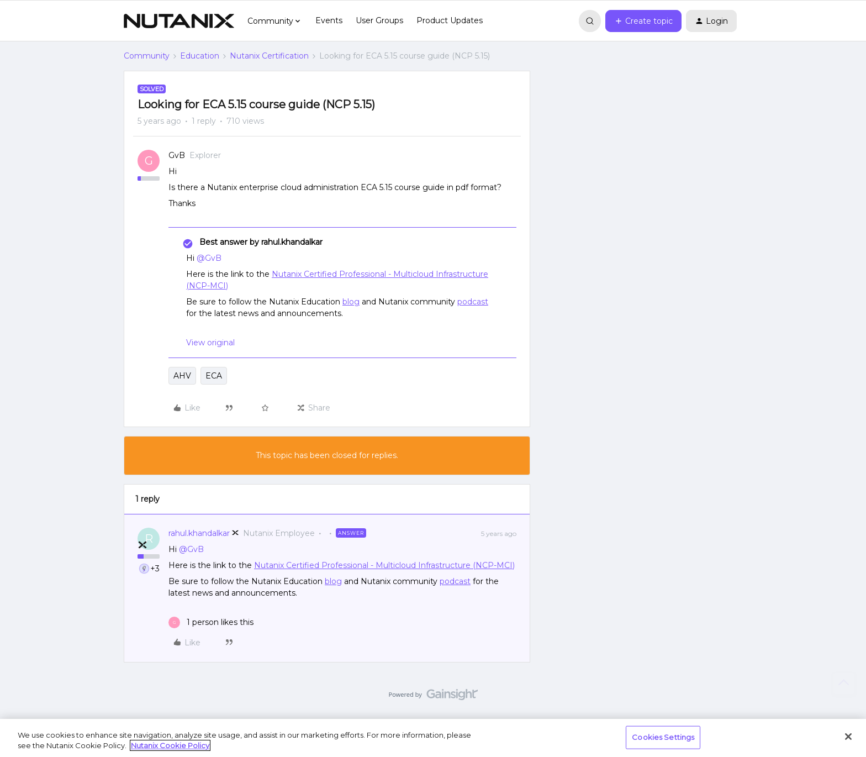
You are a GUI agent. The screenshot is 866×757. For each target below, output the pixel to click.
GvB (176, 155)
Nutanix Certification (269, 56)
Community (147, 56)
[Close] (848, 736)
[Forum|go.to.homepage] (179, 21)
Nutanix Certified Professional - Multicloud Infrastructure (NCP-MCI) (384, 565)
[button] (643, 21)
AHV (182, 376)
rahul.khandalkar (199, 533)
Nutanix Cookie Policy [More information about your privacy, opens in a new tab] (170, 745)
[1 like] (211, 622)
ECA (213, 376)
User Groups (379, 20)
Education (199, 56)
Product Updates (449, 20)
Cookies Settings (663, 737)
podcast (472, 302)
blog (351, 302)
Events (328, 20)
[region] (433, 738)
